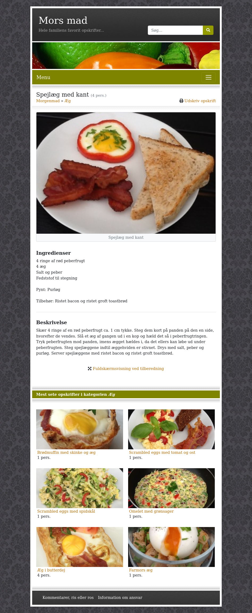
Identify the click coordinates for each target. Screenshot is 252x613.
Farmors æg (141, 570)
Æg (68, 101)
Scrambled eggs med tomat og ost (162, 452)
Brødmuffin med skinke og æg (66, 452)
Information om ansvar (120, 597)
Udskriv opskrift (200, 101)
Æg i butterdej (51, 570)
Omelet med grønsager (151, 511)
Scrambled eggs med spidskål (66, 511)
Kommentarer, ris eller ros (68, 597)
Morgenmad (48, 101)
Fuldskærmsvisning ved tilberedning (128, 369)
